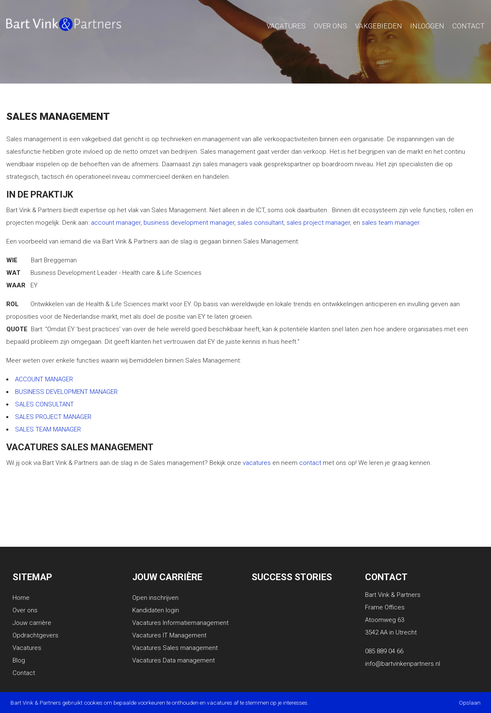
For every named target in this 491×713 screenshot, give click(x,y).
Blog (19, 660)
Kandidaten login (155, 610)
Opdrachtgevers (35, 635)
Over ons (25, 610)
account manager (116, 222)
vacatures (257, 463)
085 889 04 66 (384, 651)
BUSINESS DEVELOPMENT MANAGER (66, 392)
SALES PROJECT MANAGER (53, 417)
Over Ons (330, 26)
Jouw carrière (32, 623)
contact (310, 463)
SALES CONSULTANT (44, 404)
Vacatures (286, 26)
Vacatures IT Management (169, 635)
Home (21, 597)
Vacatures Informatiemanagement (180, 623)
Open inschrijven (155, 597)
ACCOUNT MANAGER (44, 379)
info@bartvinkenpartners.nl (402, 663)
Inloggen (427, 26)
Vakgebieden (378, 26)
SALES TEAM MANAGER (48, 429)
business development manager (189, 222)
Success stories (292, 577)
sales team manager (390, 222)
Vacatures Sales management (175, 648)
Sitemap (32, 577)
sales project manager (318, 222)
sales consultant (260, 222)
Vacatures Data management (173, 660)
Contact (468, 26)
